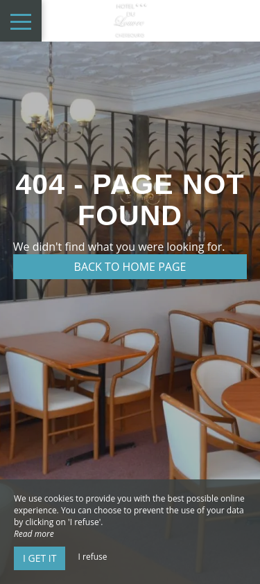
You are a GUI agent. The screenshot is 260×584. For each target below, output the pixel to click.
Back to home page (130, 266)
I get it (39, 558)
